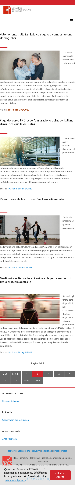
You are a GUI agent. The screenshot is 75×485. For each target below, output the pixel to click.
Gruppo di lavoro (10, 400)
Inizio (5, 374)
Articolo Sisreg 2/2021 (20, 352)
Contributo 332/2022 (17, 109)
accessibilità (24, 450)
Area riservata (9, 438)
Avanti (27, 380)
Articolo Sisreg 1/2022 (21, 188)
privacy (36, 450)
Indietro (16, 374)
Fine (37, 380)
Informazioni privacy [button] (15, 480)
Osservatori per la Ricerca (15, 419)
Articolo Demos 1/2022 (21, 267)
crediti (64, 450)
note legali (46, 450)
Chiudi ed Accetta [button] (60, 475)
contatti (12, 450)
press (56, 450)
